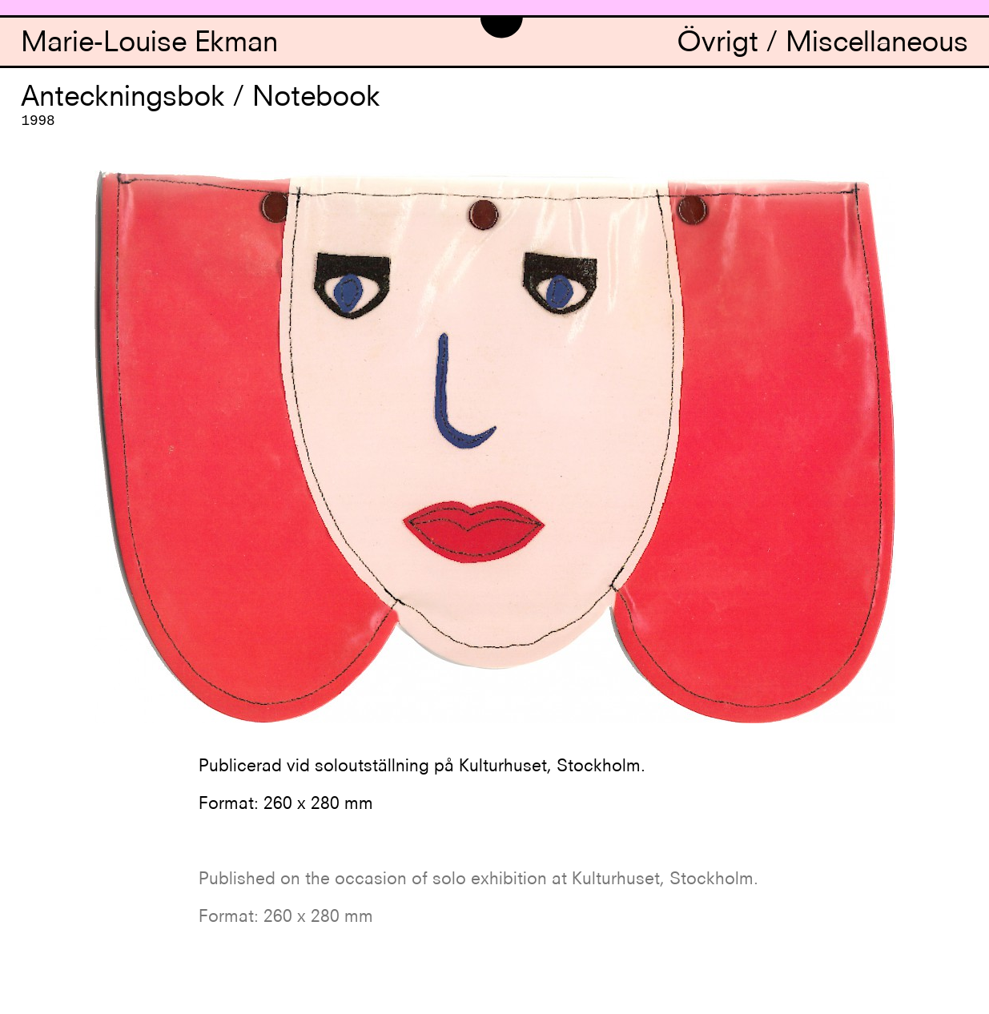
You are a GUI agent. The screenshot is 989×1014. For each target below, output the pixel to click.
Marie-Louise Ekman (149, 44)
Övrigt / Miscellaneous (822, 44)
